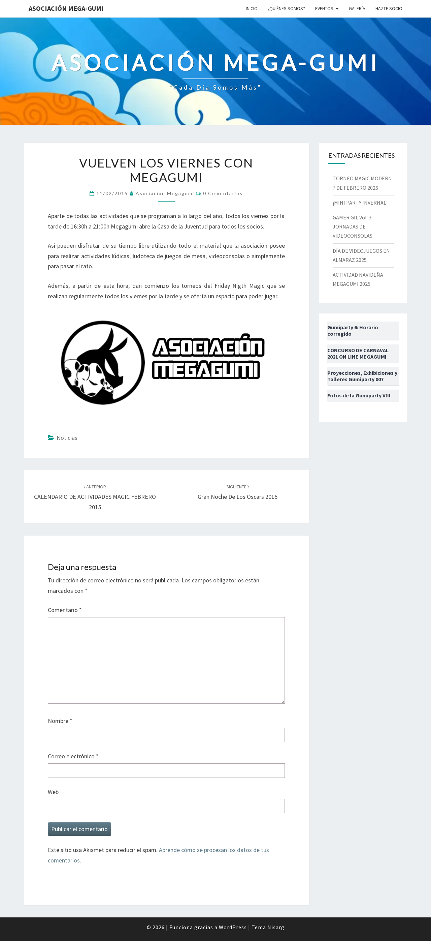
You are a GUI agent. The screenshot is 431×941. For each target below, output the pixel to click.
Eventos (324, 8)
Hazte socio (388, 8)
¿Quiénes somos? (286, 8)
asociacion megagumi (165, 193)
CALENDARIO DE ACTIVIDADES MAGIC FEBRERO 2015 (95, 497)
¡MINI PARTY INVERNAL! (360, 202)
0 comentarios (223, 193)
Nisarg (276, 927)
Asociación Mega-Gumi (66, 8)
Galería (357, 8)
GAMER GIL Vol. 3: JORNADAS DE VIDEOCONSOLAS (352, 226)
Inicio (252, 8)
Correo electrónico (73, 756)
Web (53, 792)
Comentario (65, 610)
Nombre (60, 721)
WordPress (233, 927)
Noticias (67, 438)
